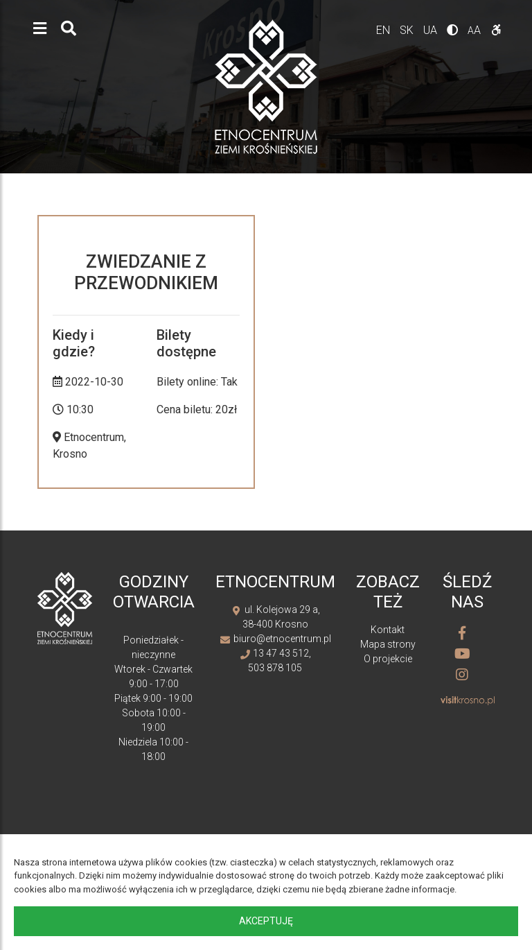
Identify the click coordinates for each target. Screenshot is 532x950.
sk (408, 30)
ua (431, 30)
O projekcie (388, 658)
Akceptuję (266, 920)
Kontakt (388, 629)
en (384, 30)
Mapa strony (388, 644)
